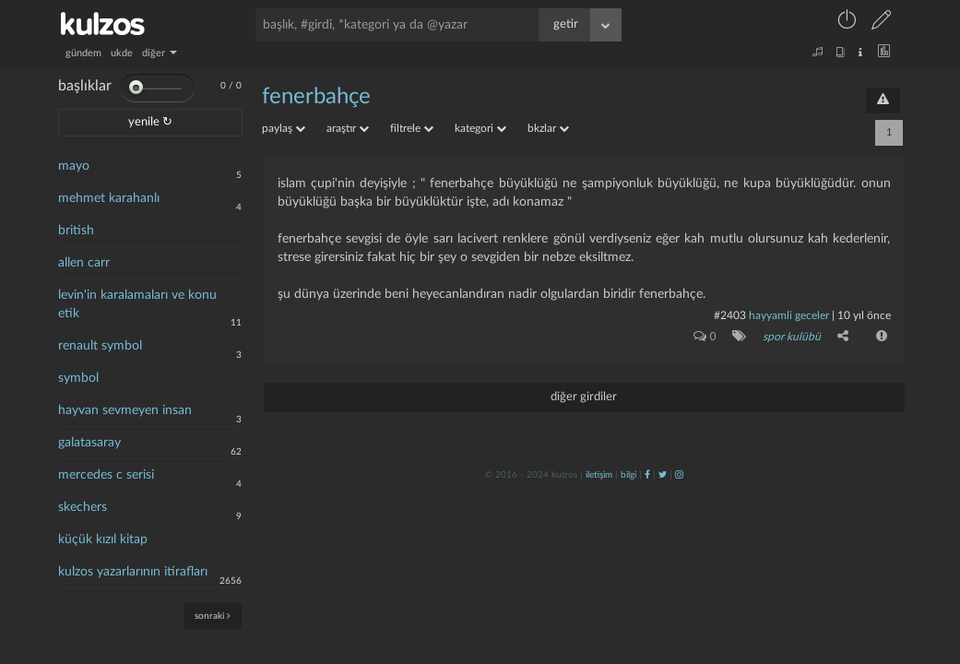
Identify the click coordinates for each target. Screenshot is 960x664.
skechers (82, 507)
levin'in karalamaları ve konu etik (137, 304)
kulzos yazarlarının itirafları (132, 571)
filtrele (411, 128)
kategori (480, 128)
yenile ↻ (150, 122)
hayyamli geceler (789, 315)
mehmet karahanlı (109, 198)
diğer (159, 53)
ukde (122, 53)
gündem (83, 53)
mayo (73, 166)
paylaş (283, 128)
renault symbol (100, 345)
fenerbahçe (316, 97)
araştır (347, 128)
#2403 (730, 315)
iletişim (599, 475)
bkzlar (548, 128)
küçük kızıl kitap (103, 539)
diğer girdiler (584, 397)
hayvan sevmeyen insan (125, 410)
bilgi (628, 475)
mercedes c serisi (106, 474)
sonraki (213, 616)
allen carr (84, 262)
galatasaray (89, 442)
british (76, 230)
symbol (78, 378)
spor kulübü (792, 336)
